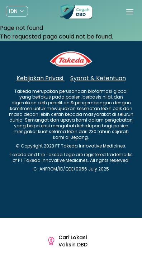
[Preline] (76, 11)
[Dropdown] (17, 11)
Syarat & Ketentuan (98, 78)
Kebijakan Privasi (40, 78)
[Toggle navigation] (129, 11)
